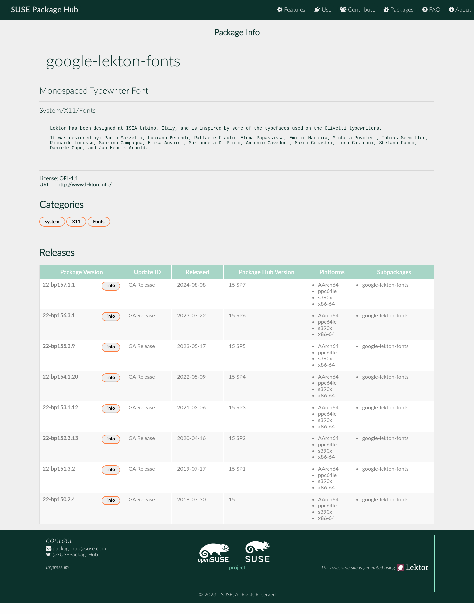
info (111, 296)
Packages (399, 10)
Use (322, 10)
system (52, 232)
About (460, 10)
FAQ (431, 10)
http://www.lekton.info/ (84, 195)
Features (291, 10)
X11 (76, 232)
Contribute (357, 10)
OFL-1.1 (68, 189)
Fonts (98, 232)
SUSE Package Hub (44, 10)
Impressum (57, 577)
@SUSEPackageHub (72, 565)
